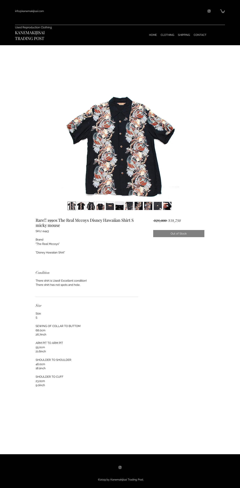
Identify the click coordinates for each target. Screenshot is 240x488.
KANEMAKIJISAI (30, 32)
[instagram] (209, 11)
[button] (222, 11)
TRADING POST (29, 38)
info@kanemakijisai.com (29, 11)
